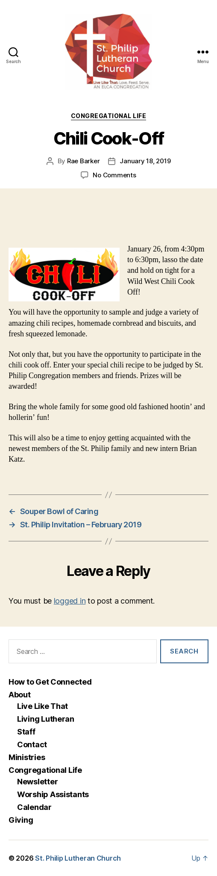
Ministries (27, 757)
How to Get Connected (50, 681)
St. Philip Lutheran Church (78, 858)
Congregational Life (109, 115)
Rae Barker (83, 161)
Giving (21, 819)
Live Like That (42, 706)
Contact (32, 744)
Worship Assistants (53, 794)
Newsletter (37, 781)
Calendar (34, 807)
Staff (26, 731)
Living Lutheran (45, 718)
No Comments (114, 175)
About (20, 694)
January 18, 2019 (145, 161)
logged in (70, 600)
